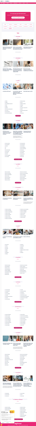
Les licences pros (26, 26)
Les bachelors (15, 26)
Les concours (5, 28)
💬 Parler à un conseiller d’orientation (18, 17)
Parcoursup (10, 24)
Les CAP (10, 26)
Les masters (30, 26)
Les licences (20, 26)
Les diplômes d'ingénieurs (10, 28)
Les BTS (20, 24)
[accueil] (1, 3)
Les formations (5, 26)
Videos (5, 24)
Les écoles (25, 24)
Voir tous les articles (18, 74)
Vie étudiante (15, 24)
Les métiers (30, 24)
